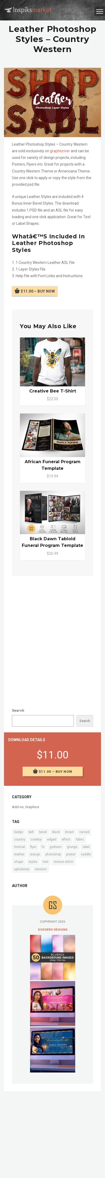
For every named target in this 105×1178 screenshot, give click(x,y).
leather (19, 854)
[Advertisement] (52, 636)
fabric (80, 839)
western (41, 869)
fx (43, 847)
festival (19, 847)
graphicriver (60, 151)
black (56, 832)
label (86, 847)
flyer (33, 847)
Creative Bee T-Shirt (52, 391)
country (19, 839)
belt (31, 832)
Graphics (32, 807)
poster (70, 854)
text (45, 862)
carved (84, 832)
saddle (86, 854)
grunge (72, 847)
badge (18, 832)
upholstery (22, 869)
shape (18, 862)
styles (32, 862)
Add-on (18, 807)
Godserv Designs (53, 929)
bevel (43, 832)
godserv (56, 847)
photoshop (53, 854)
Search (18, 710)
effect (66, 839)
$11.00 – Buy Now (38, 291)
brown (69, 832)
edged (51, 839)
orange (35, 854)
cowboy (36, 839)
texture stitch (63, 862)
